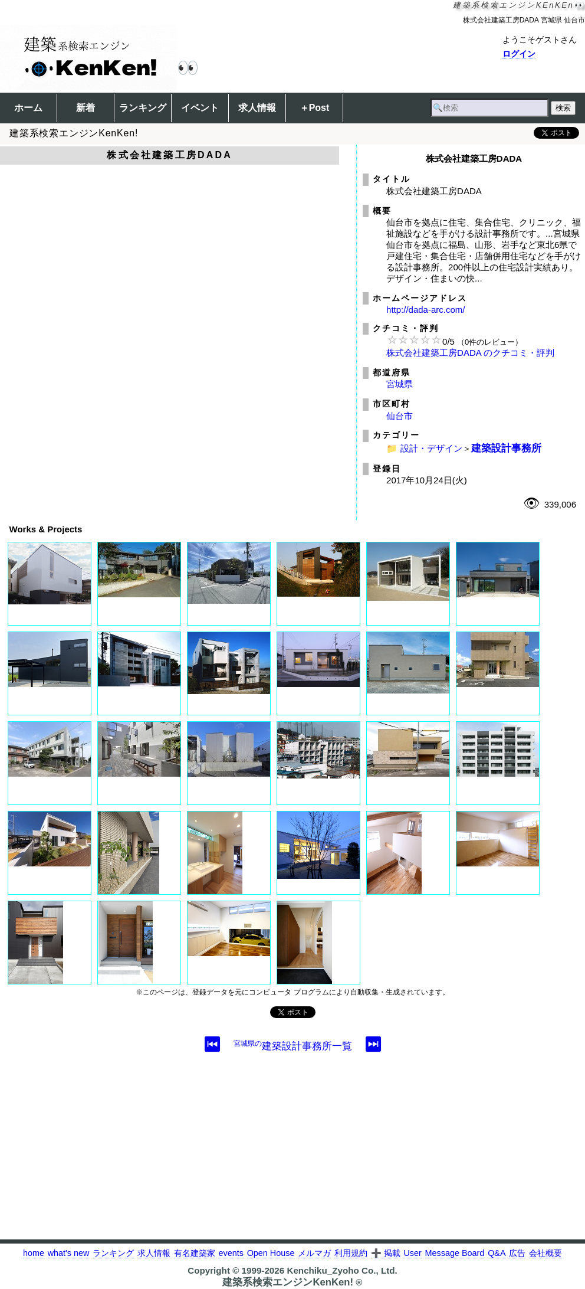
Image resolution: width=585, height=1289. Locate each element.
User (412, 1253)
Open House (271, 1253)
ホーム (28, 108)
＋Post (315, 108)
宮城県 (399, 384)
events (230, 1253)
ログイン (518, 53)
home (33, 1253)
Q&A (496, 1253)
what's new (69, 1253)
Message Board (455, 1253)
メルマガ (314, 1253)
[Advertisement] (292, 1156)
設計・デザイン (431, 448)
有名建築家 (194, 1253)
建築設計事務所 (506, 448)
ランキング (142, 108)
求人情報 (257, 108)
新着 (85, 108)
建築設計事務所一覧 (293, 1046)
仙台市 (399, 416)
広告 (517, 1253)
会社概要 (545, 1253)
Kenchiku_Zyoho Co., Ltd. (342, 1270)
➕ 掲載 (385, 1253)
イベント (200, 108)
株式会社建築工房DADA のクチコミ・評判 (470, 353)
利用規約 (350, 1253)
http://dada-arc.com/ (425, 310)
